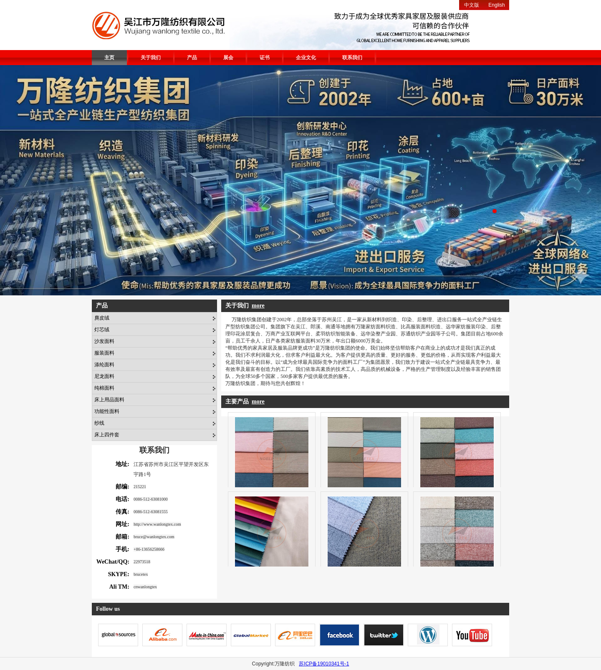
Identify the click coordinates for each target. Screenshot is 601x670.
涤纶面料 (104, 365)
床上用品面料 (109, 400)
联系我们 (352, 57)
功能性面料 (106, 411)
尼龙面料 (104, 376)
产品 (192, 57)
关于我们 (151, 57)
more (258, 305)
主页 (109, 57)
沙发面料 (104, 341)
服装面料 (104, 353)
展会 (228, 57)
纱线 (99, 423)
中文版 (471, 5)
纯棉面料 (104, 388)
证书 (265, 57)
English (496, 5)
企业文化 (306, 57)
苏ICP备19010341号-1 (324, 664)
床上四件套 (106, 435)
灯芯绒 (101, 329)
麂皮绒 (101, 318)
